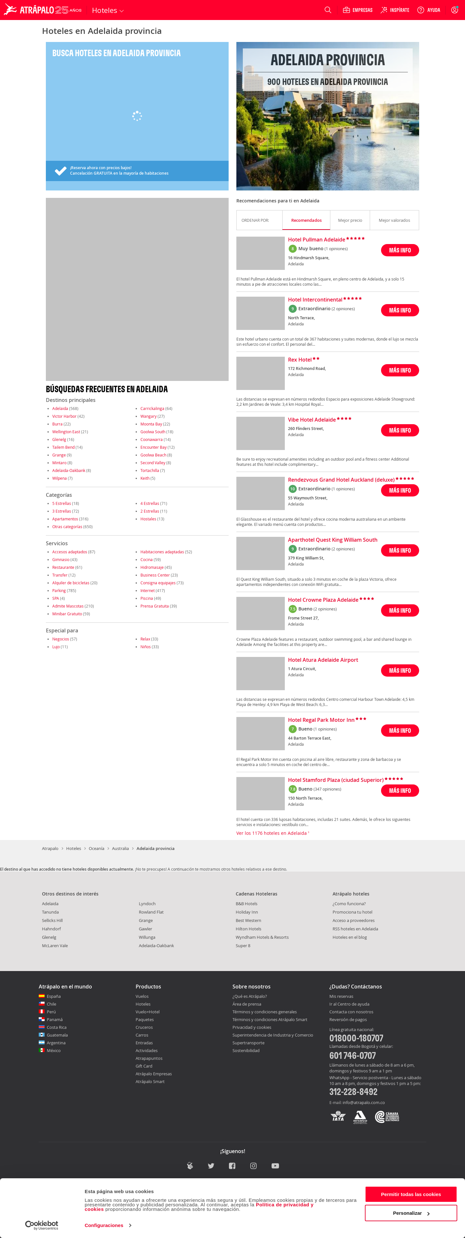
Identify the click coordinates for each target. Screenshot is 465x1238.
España (54, 996)
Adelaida (60, 408)
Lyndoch (147, 903)
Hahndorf (51, 929)
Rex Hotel (300, 360)
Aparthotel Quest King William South (332, 540)
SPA (55, 598)
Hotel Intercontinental (315, 300)
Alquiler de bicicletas (70, 582)
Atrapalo (50, 848)
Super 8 (243, 945)
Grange (59, 454)
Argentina (56, 1043)
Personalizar (411, 1213)
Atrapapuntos (149, 1058)
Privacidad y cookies (251, 1027)
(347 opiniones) (327, 789)
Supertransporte (248, 1043)
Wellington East (66, 431)
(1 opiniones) (336, 248)
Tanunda (50, 912)
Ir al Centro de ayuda (349, 1004)
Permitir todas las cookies (411, 1194)
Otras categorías (67, 526)
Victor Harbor (64, 416)
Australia (120, 848)
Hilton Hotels (248, 929)
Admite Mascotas (68, 606)
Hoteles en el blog (350, 937)
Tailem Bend (63, 447)
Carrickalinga (152, 408)
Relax (145, 638)
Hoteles (73, 848)
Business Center (155, 575)
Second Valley (152, 462)
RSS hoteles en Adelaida (355, 929)
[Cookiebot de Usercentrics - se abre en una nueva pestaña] (42, 1225)
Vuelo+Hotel (148, 1012)
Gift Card (144, 1066)
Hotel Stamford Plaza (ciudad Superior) (336, 780)
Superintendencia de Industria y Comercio (272, 1035)
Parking (59, 590)
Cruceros (144, 1027)
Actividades (147, 1050)
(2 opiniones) (343, 308)
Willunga (147, 937)
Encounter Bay (153, 447)
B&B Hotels (246, 903)
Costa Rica (57, 1027)
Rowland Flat (151, 912)
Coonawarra (151, 439)
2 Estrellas (149, 511)
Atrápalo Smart (150, 1081)
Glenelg (59, 439)
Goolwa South (152, 431)
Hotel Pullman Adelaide (316, 240)
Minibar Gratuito (67, 613)
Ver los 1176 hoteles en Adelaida (272, 833)
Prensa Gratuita (154, 606)
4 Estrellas (149, 503)
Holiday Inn (247, 912)
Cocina (146, 559)
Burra (57, 423)
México (54, 1050)
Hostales (148, 518)
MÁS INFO (400, 250)
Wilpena (59, 478)
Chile (51, 1004)
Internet (147, 590)
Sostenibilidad (246, 1050)
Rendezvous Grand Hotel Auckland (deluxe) (341, 480)
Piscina (146, 598)
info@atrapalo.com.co (364, 1102)
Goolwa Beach (153, 454)
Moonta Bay (151, 423)
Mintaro (59, 462)
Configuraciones (104, 1225)
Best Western (248, 920)
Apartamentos (65, 518)
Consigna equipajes (158, 582)
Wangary (148, 416)
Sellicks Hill (52, 920)
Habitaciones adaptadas (162, 551)
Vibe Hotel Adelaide (312, 420)
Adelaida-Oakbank (68, 470)
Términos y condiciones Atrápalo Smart (269, 1019)
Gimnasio (60, 559)
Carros (142, 1035)
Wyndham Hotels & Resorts (262, 937)
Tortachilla (149, 470)
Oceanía (96, 848)
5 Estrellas (61, 503)
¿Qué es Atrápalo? (249, 996)
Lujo (56, 646)
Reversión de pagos (348, 1019)
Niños (145, 646)
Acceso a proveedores (354, 920)
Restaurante (63, 567)
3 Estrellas (61, 511)
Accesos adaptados (69, 551)
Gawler (145, 929)
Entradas (144, 1043)
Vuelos (142, 996)
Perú (51, 1012)
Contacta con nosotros (351, 1012)
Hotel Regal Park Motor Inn (321, 720)
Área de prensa (246, 1004)
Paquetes (145, 1019)
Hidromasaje (152, 567)
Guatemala (57, 1035)
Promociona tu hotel (352, 912)
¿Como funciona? (349, 903)
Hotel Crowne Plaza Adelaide (323, 600)
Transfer (59, 575)
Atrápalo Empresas (154, 1074)
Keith (145, 478)
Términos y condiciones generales (264, 1012)
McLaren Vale (55, 945)
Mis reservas (341, 996)
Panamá (55, 1019)
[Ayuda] (428, 10)
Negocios (60, 638)
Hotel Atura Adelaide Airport (323, 660)
